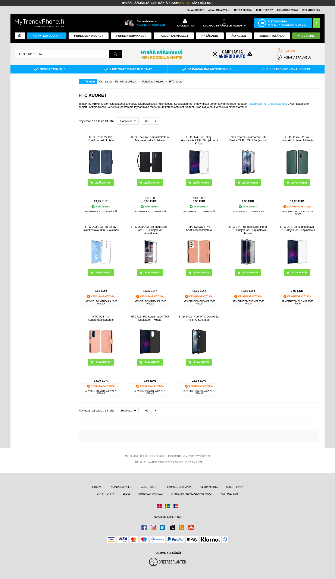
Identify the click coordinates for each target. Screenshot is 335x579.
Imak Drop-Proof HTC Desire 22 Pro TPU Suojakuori (199, 318)
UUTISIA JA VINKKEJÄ (150, 493)
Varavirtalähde (272, 35)
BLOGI (126, 493)
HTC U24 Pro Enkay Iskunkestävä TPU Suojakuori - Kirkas (199, 140)
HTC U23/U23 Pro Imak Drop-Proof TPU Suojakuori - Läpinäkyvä (149, 230)
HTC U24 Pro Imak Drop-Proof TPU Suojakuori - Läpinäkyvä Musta (248, 230)
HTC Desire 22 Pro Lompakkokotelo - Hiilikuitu (297, 138)
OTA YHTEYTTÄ (311, 10)
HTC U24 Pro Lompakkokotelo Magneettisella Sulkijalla (150, 138)
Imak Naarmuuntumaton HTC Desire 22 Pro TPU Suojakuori (248, 138)
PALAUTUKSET (195, 10)
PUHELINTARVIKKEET (131, 35)
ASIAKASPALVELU (218, 10)
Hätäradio (209, 35)
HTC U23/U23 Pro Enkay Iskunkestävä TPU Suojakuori (100, 228)
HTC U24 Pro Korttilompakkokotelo (101, 318)
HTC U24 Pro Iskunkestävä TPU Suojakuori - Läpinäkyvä (297, 228)
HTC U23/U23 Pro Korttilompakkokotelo (199, 228)
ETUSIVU (97, 487)
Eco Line (306, 35)
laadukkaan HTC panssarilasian (268, 103)
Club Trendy (264, 10)
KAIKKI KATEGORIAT (47, 35)
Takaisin (89, 81)
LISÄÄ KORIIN (103, 182)
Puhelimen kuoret (88, 35)
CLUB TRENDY (234, 487)
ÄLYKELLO (238, 35)
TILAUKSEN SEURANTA (178, 487)
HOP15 (185, 2)
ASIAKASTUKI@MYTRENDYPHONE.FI (189, 456)
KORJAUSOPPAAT (287, 10)
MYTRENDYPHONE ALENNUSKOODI (191, 493)
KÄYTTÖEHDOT (202, 2)
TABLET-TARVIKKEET (173, 35)
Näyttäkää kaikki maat (167, 516)
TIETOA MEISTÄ (243, 10)
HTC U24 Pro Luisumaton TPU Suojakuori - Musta (150, 318)
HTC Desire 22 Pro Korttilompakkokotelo (101, 138)
